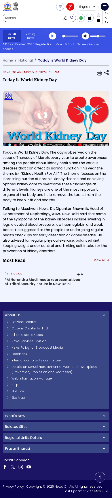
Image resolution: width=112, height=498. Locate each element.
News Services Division (28, 341)
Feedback (19, 354)
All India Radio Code (27, 335)
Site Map (18, 397)
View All (101, 260)
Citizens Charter (23, 322)
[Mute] (85, 35)
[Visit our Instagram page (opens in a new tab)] (21, 466)
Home (8, 60)
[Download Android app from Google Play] (81, 18)
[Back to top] (100, 477)
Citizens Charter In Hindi (29, 328)
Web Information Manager (32, 378)
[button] (65, 18)
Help (14, 385)
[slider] (70, 36)
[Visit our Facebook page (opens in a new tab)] (5, 466)
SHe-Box (17, 391)
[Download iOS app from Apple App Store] (90, 18)
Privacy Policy (13, 486)
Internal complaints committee (36, 360)
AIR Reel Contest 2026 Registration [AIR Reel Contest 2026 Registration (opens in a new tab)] (28, 44)
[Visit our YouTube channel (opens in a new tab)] (29, 466)
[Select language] (87, 7)
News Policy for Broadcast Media (37, 347)
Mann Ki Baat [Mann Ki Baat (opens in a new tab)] (65, 44)
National (25, 60)
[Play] (52, 35)
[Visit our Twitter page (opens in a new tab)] (13, 466)
